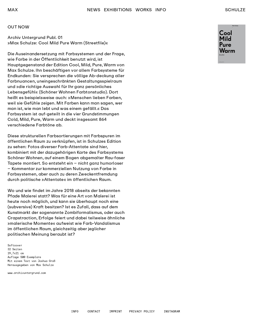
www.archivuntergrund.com (27, 273)
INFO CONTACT (88, 311)
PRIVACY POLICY (141, 311)
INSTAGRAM (172, 311)
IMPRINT (116, 311)
